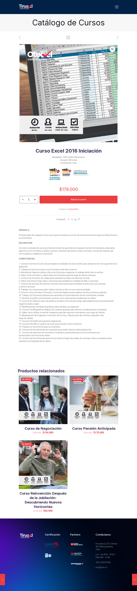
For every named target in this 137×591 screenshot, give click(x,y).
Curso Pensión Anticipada (94, 428)
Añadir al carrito (78, 199)
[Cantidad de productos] (28, 199)
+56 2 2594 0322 (103, 562)
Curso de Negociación (43, 428)
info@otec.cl (101, 567)
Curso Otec (73, 209)
